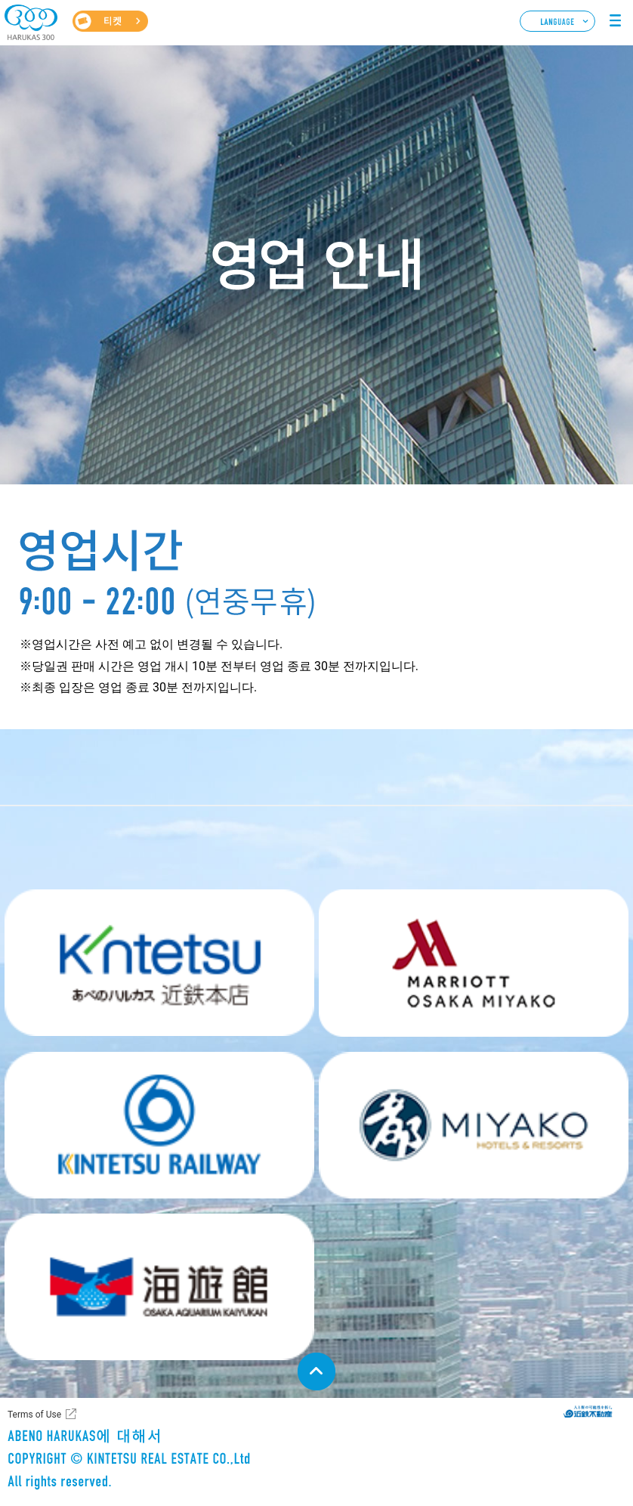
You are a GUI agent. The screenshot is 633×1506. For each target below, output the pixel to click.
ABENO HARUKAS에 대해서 (59, 1442)
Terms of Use (34, 1414)
